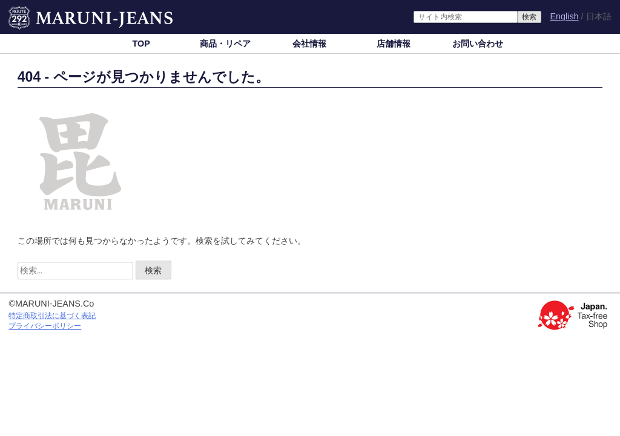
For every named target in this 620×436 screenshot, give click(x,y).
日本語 (599, 16)
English (564, 16)
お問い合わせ (477, 43)
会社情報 (309, 43)
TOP (141, 43)
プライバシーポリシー (44, 326)
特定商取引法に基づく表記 (52, 315)
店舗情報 (394, 43)
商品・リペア (225, 43)
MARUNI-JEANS (41, 12)
